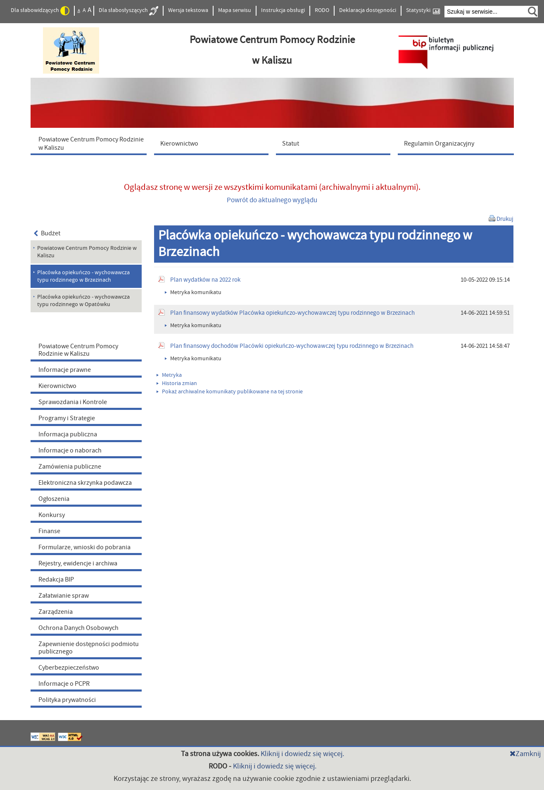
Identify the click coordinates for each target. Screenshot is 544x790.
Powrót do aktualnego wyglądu (272, 200)
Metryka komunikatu (193, 292)
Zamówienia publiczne (69, 466)
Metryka (169, 375)
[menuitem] (90, 143)
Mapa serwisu (234, 10)
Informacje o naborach (70, 450)
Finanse (49, 531)
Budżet (47, 233)
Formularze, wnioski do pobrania (84, 547)
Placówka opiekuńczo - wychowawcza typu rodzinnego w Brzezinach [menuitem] (83, 276)
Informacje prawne (64, 370)
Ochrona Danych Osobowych (78, 628)
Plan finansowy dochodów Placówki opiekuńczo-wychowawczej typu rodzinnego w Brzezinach (291, 346)
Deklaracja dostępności (367, 10)
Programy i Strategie (66, 418)
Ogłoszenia (53, 499)
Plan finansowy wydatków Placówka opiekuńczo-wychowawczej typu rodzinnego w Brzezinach (292, 313)
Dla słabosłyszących (128, 10)
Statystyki (423, 10)
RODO (322, 10)
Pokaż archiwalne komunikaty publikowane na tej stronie (230, 391)
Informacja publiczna (67, 434)
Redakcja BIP (56, 579)
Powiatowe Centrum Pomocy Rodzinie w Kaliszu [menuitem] (87, 251)
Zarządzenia (55, 612)
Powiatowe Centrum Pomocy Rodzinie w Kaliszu (78, 350)
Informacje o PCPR (64, 684)
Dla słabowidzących (40, 10)
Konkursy (51, 515)
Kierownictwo (57, 386)
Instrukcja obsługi (283, 10)
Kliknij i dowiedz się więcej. (302, 754)
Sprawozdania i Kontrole (72, 402)
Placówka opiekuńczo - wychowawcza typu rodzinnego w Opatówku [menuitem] (83, 300)
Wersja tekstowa (188, 10)
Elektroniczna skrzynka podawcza (85, 483)
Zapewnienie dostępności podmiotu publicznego (88, 648)
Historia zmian (177, 383)
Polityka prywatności (67, 700)
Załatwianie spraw (63, 595)
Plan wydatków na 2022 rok (205, 280)
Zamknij (525, 754)
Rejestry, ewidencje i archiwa (77, 563)
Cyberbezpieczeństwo (68, 667)
